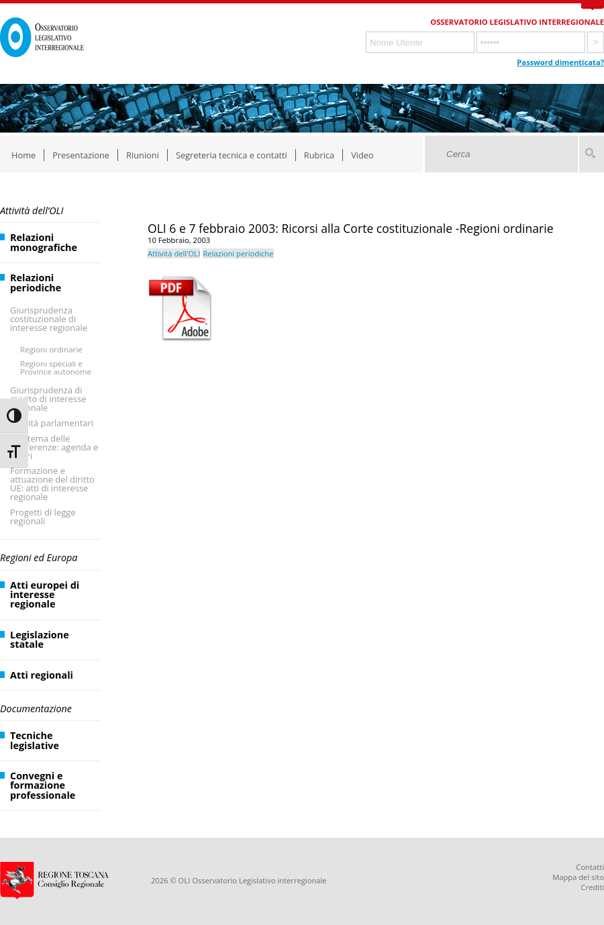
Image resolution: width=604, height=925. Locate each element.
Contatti (590, 867)
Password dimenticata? (560, 62)
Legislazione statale (39, 639)
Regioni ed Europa (38, 557)
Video (362, 155)
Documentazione (36, 708)
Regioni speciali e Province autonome (55, 367)
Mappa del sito (578, 877)
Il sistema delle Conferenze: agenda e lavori (54, 447)
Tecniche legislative (34, 740)
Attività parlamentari (51, 423)
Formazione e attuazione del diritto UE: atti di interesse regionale (52, 484)
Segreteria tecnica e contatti (231, 155)
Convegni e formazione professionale (42, 785)
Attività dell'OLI (174, 253)
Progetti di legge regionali (43, 516)
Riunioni (142, 155)
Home (23, 155)
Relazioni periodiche (35, 282)
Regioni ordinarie (51, 349)
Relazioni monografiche (43, 242)
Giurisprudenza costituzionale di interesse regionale (48, 319)
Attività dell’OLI (31, 210)
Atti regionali (41, 675)
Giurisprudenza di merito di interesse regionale (48, 398)
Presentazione (80, 155)
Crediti (592, 887)
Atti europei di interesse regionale (44, 595)
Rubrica (319, 155)
